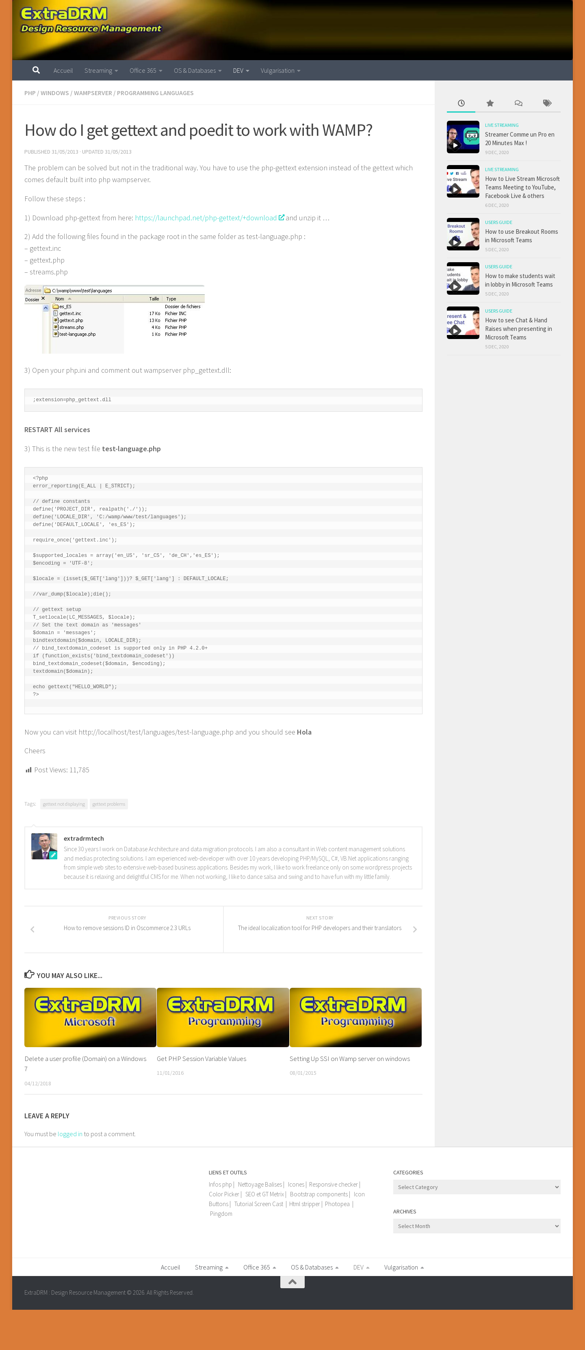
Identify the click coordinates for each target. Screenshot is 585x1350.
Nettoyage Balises (260, 1184)
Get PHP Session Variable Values (201, 1058)
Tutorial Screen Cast (258, 1204)
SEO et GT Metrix (264, 1194)
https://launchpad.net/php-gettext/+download (209, 217)
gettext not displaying (64, 804)
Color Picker (224, 1194)
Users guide (498, 222)
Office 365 (143, 70)
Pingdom (221, 1213)
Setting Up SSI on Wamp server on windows (350, 1058)
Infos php (220, 1184)
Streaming (98, 70)
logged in (70, 1134)
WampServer (93, 93)
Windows (55, 93)
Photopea (337, 1204)
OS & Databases (195, 70)
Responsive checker (333, 1184)
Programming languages (155, 93)
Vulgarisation (278, 70)
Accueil (63, 70)
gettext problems (109, 804)
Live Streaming (502, 125)
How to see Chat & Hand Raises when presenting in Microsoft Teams (518, 328)
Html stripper (304, 1204)
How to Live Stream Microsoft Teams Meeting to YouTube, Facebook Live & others (522, 187)
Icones (296, 1184)
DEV (238, 70)
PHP (30, 93)
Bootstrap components (319, 1194)
